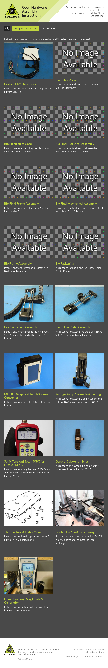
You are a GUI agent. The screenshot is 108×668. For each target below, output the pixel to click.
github (100, 652)
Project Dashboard (25, 28)
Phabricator (89, 652)
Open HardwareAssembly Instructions (34, 11)
